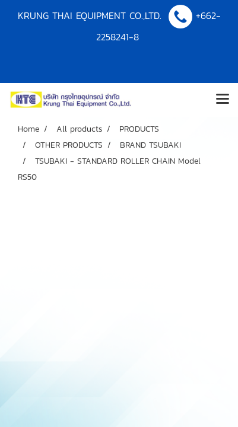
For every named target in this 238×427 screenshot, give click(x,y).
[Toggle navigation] (223, 100)
